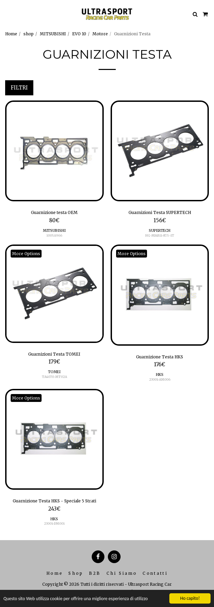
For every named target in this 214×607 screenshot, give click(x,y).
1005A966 (54, 235)
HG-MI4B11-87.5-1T (159, 235)
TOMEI (54, 372)
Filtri (19, 88)
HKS (160, 374)
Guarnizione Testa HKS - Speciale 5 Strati (54, 500)
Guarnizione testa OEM (54, 212)
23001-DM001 (54, 523)
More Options (26, 253)
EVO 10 (79, 33)
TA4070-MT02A (54, 377)
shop (28, 33)
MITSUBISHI (53, 33)
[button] (7, 14)
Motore (100, 33)
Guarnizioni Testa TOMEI (54, 354)
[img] (54, 151)
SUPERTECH (159, 230)
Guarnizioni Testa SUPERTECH (159, 212)
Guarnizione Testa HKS (159, 356)
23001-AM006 (159, 379)
